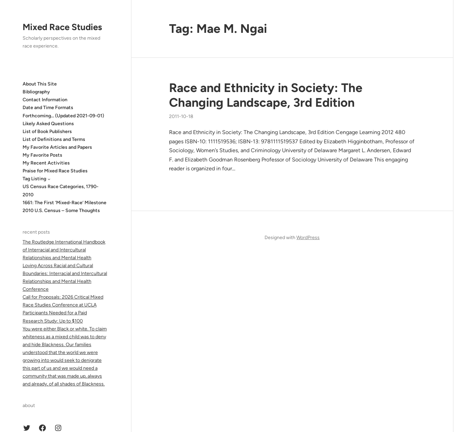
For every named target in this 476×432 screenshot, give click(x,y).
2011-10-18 (181, 116)
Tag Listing (34, 179)
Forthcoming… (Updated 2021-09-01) (63, 116)
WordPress (308, 237)
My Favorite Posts (42, 155)
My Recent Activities (46, 163)
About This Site (40, 84)
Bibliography (36, 92)
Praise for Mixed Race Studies (55, 171)
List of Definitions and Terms (54, 139)
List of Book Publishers (47, 131)
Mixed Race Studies (62, 27)
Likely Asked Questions (48, 124)
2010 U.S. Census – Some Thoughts (61, 210)
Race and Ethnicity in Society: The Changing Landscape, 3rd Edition (265, 95)
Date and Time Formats (48, 107)
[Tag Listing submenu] (49, 179)
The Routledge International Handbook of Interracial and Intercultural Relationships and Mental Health (64, 250)
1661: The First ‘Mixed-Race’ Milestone (64, 203)
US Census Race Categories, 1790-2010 (61, 190)
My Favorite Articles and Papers (57, 147)
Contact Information (45, 100)
